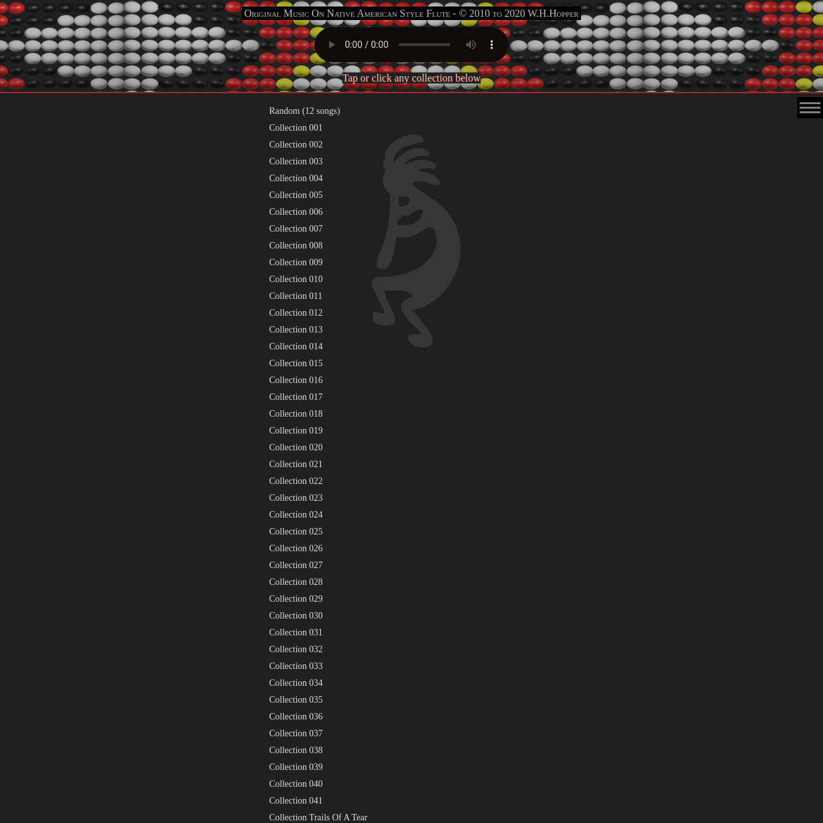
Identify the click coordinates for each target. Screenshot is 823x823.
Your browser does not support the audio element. (411, 44)
